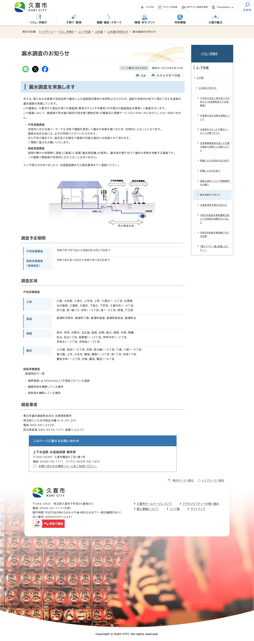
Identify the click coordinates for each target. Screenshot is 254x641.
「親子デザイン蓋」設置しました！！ (214, 243)
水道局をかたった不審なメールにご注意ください (214, 126)
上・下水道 (85, 32)
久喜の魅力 (216, 22)
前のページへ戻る (183, 480)
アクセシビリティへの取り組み (201, 503)
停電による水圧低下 (210, 166)
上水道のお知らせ (117, 32)
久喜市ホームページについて (154, 503)
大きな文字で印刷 (168, 75)
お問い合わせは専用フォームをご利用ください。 (68, 466)
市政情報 (180, 22)
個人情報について (148, 509)
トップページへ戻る (213, 480)
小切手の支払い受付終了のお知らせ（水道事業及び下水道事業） (215, 97)
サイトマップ (197, 509)
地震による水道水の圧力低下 (215, 156)
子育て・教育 (73, 22)
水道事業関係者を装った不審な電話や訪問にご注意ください (215, 142)
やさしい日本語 (170, 7)
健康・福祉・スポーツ (109, 22)
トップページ (46, 32)
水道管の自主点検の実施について (215, 112)
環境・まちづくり (145, 22)
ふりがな (150, 7)
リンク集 (175, 509)
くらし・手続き (38, 22)
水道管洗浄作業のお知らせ (213, 200)
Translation (223, 7)
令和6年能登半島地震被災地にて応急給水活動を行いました (214, 214)
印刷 (143, 75)
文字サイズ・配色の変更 (197, 7)
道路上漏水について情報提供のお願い (215, 178)
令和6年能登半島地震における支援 (214, 230)
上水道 (99, 32)
